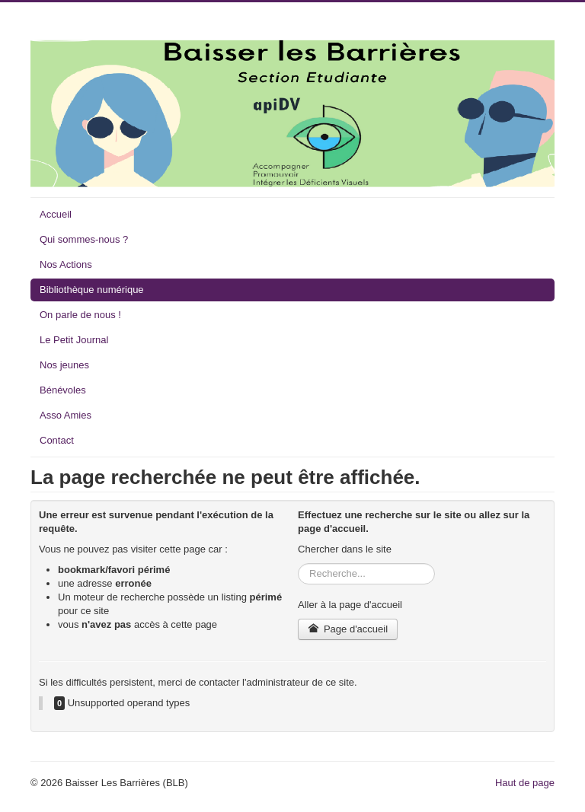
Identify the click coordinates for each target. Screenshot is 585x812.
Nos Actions (66, 264)
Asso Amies (65, 415)
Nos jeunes (64, 365)
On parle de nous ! (80, 314)
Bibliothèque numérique (92, 289)
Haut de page (525, 782)
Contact (57, 440)
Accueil (56, 214)
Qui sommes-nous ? (84, 239)
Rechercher (298, 563)
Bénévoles (63, 390)
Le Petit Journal (74, 339)
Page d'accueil (348, 629)
